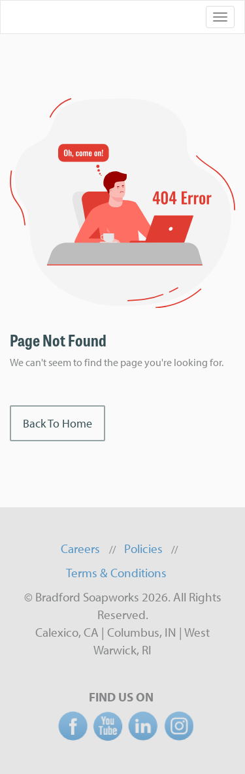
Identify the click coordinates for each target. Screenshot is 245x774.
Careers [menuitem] (80, 548)
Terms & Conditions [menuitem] (116, 572)
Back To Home (57, 423)
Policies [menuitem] (143, 548)
